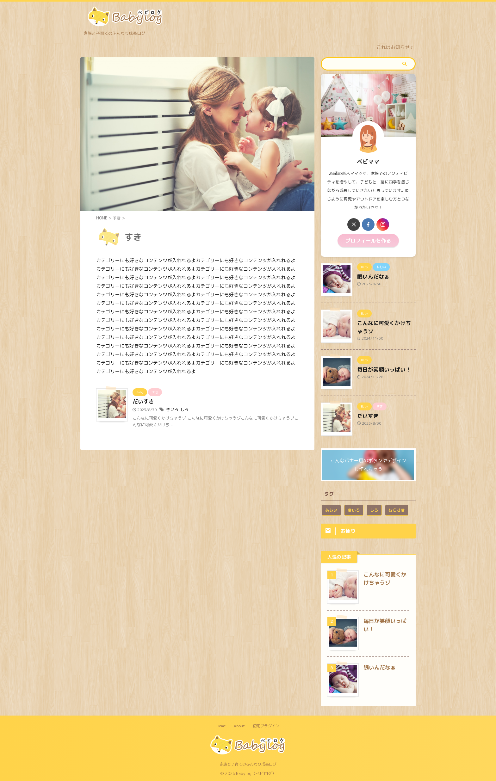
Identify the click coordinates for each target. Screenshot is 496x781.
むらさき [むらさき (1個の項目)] (396, 508)
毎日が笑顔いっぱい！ (379, 367)
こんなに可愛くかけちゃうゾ (386, 321)
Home (221, 725)
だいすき (143, 401)
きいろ (171, 410)
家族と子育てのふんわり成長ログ (248, 763)
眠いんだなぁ (370, 274)
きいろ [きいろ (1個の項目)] (354, 508)
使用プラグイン (266, 725)
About (239, 725)
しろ (183, 410)
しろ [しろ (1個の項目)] (374, 508)
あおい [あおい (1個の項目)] (331, 508)
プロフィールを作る (368, 240)
